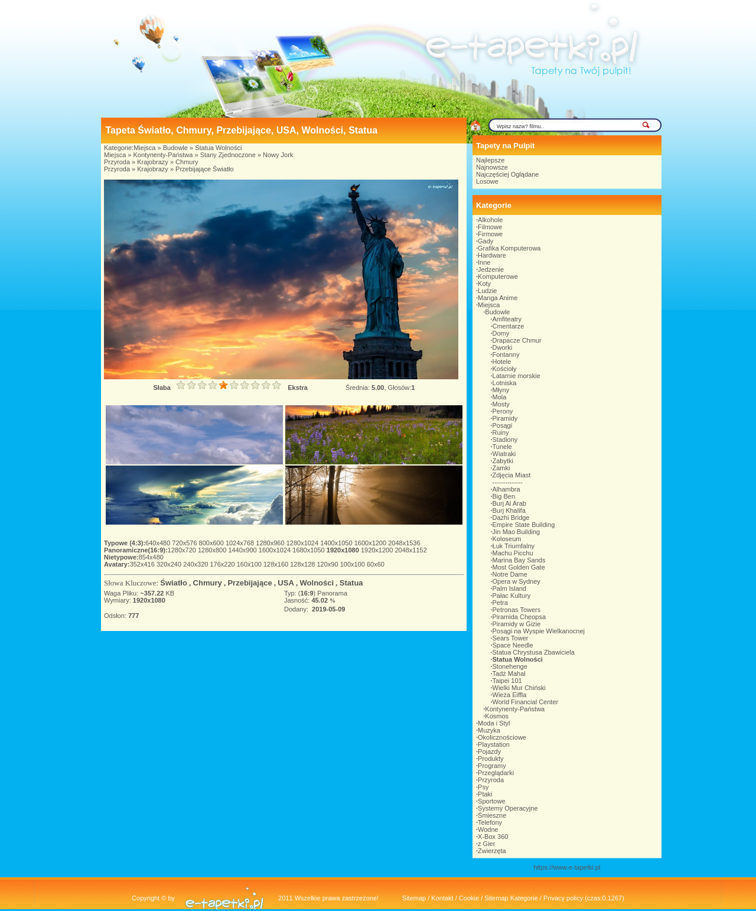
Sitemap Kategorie (511, 898)
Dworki (503, 347)
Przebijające (249, 582)
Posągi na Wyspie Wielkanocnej (539, 631)
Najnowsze (492, 167)
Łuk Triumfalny (514, 545)
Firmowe (490, 233)
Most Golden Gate (519, 567)
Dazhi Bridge (511, 517)
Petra (500, 602)
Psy (483, 786)
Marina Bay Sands (519, 560)
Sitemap (414, 898)
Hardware (492, 255)
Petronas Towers (517, 609)
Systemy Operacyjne (507, 808)
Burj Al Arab (509, 503)
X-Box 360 (493, 836)
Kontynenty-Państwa (163, 154)
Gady (485, 241)
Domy (501, 333)
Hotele (502, 361)
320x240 (170, 564)
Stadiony (505, 439)
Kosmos (497, 716)
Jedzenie (491, 269)
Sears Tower (511, 638)
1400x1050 (337, 542)
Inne (484, 262)
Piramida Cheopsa (519, 616)
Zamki (501, 467)
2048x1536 (404, 542)
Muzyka (489, 730)
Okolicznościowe (502, 737)
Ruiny (501, 432)
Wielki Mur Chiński (519, 687)
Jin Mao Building (516, 531)
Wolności (317, 582)
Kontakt (442, 898)
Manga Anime (497, 297)
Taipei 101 (507, 680)
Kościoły (505, 368)
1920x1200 (378, 550)
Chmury (186, 161)
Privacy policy (563, 898)
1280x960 (271, 542)
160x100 (250, 564)
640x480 (158, 542)
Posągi (503, 425)
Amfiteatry (507, 319)
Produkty (490, 758)
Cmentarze (508, 326)
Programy (492, 765)
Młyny (501, 389)
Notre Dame (510, 574)
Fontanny (506, 354)
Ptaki (485, 794)
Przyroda (117, 161)
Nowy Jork (278, 154)
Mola (500, 397)
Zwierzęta (492, 850)
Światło (173, 582)
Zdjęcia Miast (512, 475)
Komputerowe (498, 276)
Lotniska (505, 382)
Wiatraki (504, 453)
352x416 (143, 564)
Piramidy (505, 418)
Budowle (175, 147)
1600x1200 (371, 542)
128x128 (303, 564)
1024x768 (241, 542)
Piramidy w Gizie (517, 623)
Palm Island (509, 588)
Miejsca (144, 147)
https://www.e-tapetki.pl (566, 867)
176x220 (223, 564)
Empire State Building (524, 524)
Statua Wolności (218, 147)
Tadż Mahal (509, 673)
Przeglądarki (496, 772)
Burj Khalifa (509, 510)
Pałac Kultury (512, 595)
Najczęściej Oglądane (507, 174)
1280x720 (183, 550)
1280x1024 (303, 542)
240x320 (196, 564)
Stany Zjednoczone (228, 154)
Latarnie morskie (516, 375)
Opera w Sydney (516, 581)
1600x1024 (276, 550)
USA (286, 582)
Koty (484, 283)
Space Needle (513, 645)
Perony (503, 411)
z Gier (486, 843)
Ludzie (487, 290)
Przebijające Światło (204, 169)
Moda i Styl (494, 723)
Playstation (494, 744)
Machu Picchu (513, 553)
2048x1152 (410, 550)
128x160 (276, 564)
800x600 (212, 542)
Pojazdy (489, 751)
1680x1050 (309, 550)
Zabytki (503, 460)
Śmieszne (492, 815)
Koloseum (507, 538)
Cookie (469, 898)
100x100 (353, 564)
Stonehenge (510, 666)
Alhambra (506, 489)
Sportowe (491, 801)
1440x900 (243, 550)
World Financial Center (526, 701)
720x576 (185, 542)
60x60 (375, 564)
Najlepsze (490, 160)
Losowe (487, 181)
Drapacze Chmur (517, 340)
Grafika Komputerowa (509, 248)
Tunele (502, 446)
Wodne (488, 829)
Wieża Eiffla (510, 694)
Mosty (501, 404)
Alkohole (490, 219)
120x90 (328, 564)
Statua (351, 582)
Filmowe (490, 226)
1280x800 (213, 550)
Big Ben (504, 496)
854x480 (151, 557)
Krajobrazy (152, 161)
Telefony (490, 822)
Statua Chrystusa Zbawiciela (534, 652)
